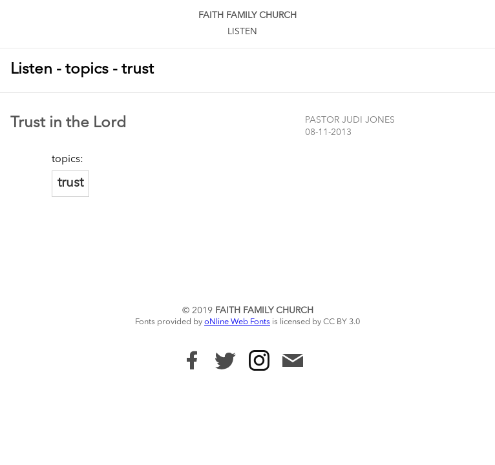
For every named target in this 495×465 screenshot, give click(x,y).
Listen (242, 31)
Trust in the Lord (68, 123)
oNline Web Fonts (237, 322)
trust (70, 183)
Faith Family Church (247, 15)
